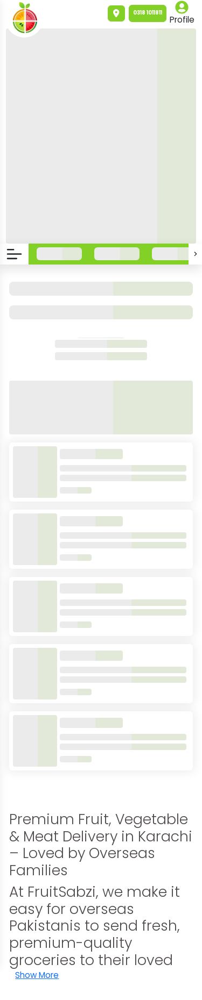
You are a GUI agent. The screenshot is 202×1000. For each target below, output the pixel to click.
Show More (37, 975)
